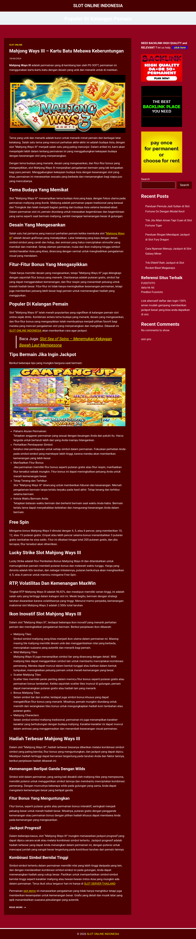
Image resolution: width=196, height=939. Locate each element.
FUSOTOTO (148, 283)
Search (145, 179)
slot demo (29, 890)
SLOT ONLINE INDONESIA (103, 934)
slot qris (146, 339)
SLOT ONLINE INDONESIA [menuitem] (25, 330)
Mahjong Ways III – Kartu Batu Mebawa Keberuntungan (66, 51)
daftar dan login (169, 300)
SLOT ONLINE (15, 45)
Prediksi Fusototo (152, 292)
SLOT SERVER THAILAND (99, 883)
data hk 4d (147, 287)
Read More (17, 907)
